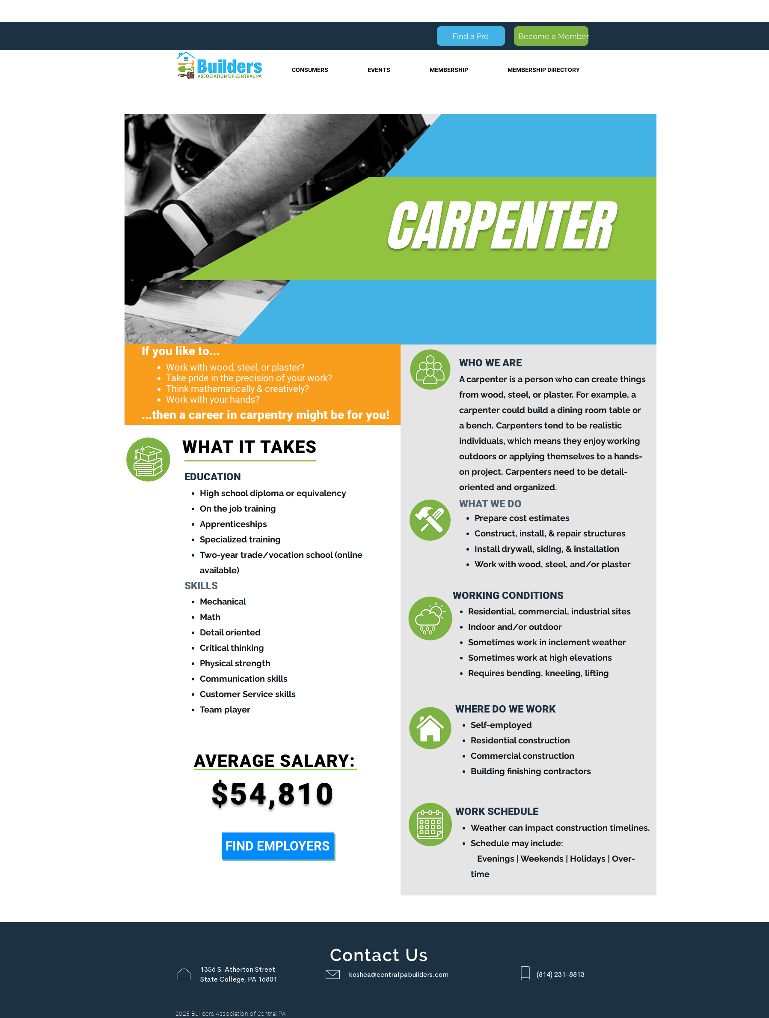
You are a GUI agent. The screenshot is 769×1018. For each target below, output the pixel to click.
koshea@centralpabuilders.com (398, 974)
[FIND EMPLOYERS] (278, 845)
